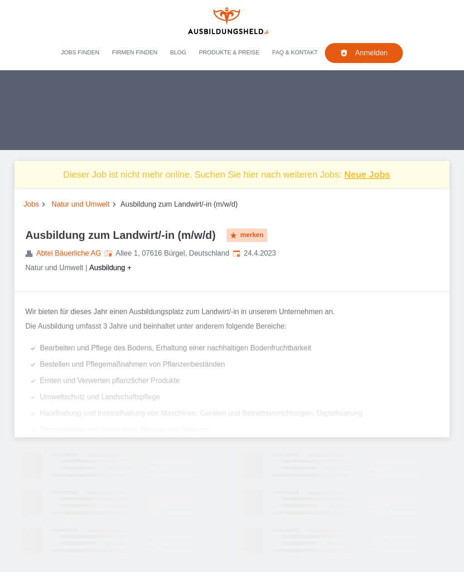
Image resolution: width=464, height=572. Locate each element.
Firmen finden (134, 52)
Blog (178, 52)
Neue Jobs (367, 174)
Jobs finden (80, 52)
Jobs (31, 204)
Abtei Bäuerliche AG (68, 253)
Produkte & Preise (229, 52)
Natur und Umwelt (81, 204)
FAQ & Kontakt (295, 52)
